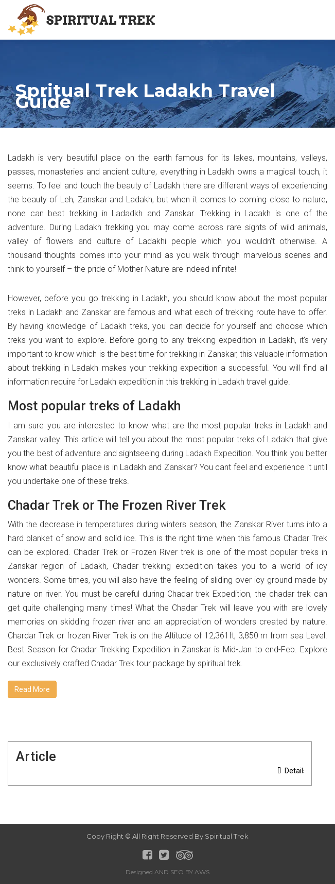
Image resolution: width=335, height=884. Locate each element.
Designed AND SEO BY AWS (167, 872)
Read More (32, 689)
